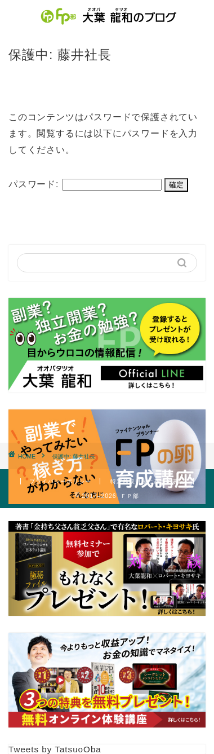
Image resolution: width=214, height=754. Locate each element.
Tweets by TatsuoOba (54, 749)
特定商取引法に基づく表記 (147, 481)
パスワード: (85, 184)
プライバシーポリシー (60, 481)
